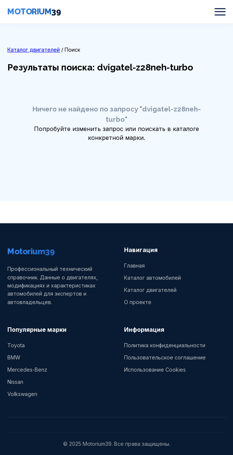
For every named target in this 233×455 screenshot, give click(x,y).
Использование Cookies (155, 369)
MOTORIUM (34, 11)
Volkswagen (22, 394)
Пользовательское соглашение (165, 357)
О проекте (137, 302)
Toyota (16, 345)
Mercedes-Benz (27, 369)
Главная (134, 265)
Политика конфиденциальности (164, 345)
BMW (13, 357)
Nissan (15, 382)
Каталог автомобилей (152, 278)
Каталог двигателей (33, 49)
